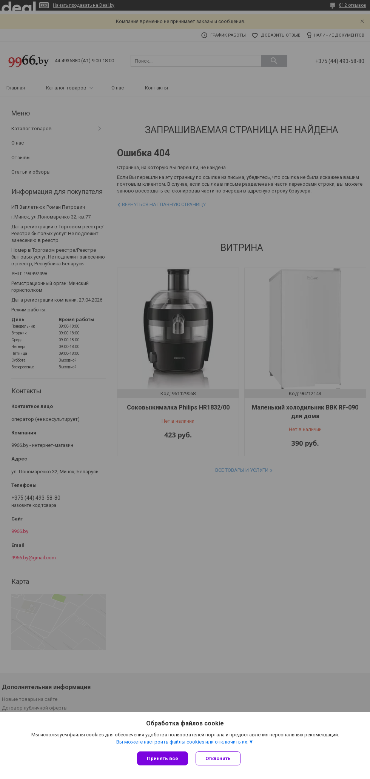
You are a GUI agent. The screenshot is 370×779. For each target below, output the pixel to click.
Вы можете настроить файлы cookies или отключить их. (182, 742)
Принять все (162, 758)
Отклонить (218, 758)
